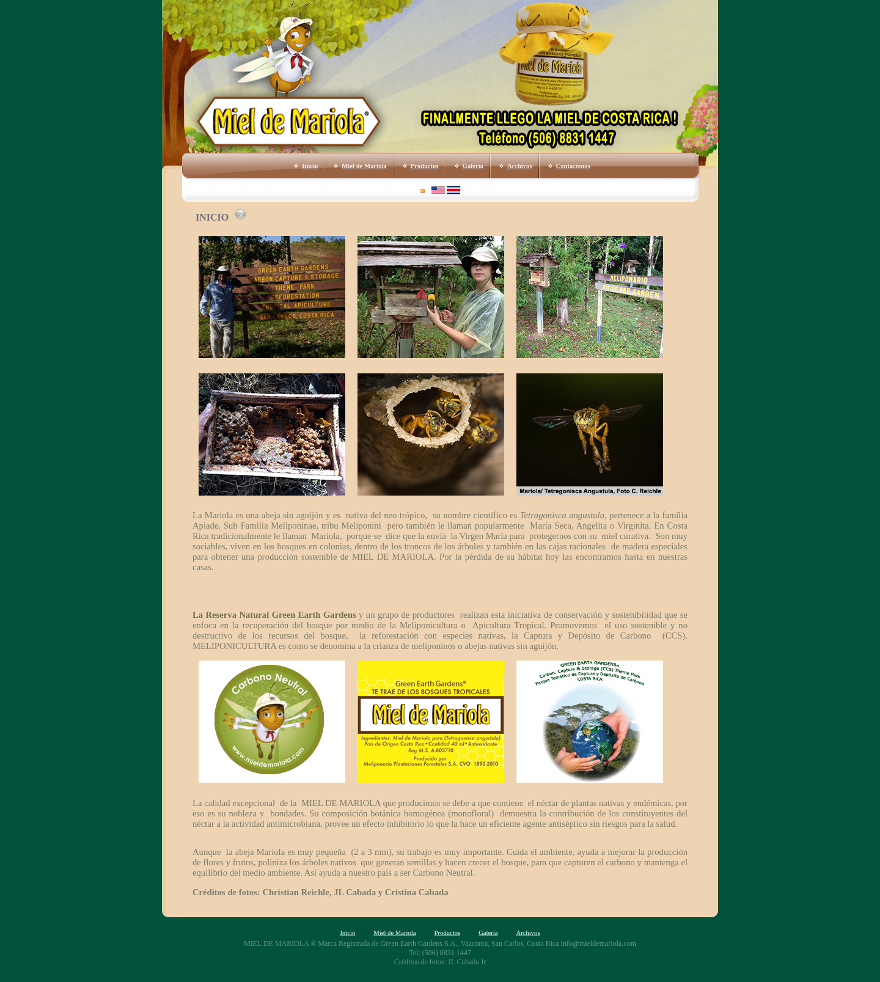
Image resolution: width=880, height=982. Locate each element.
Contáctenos (573, 166)
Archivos (519, 166)
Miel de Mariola (364, 166)
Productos (425, 166)
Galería (473, 166)
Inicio (310, 166)
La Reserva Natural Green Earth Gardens (274, 615)
